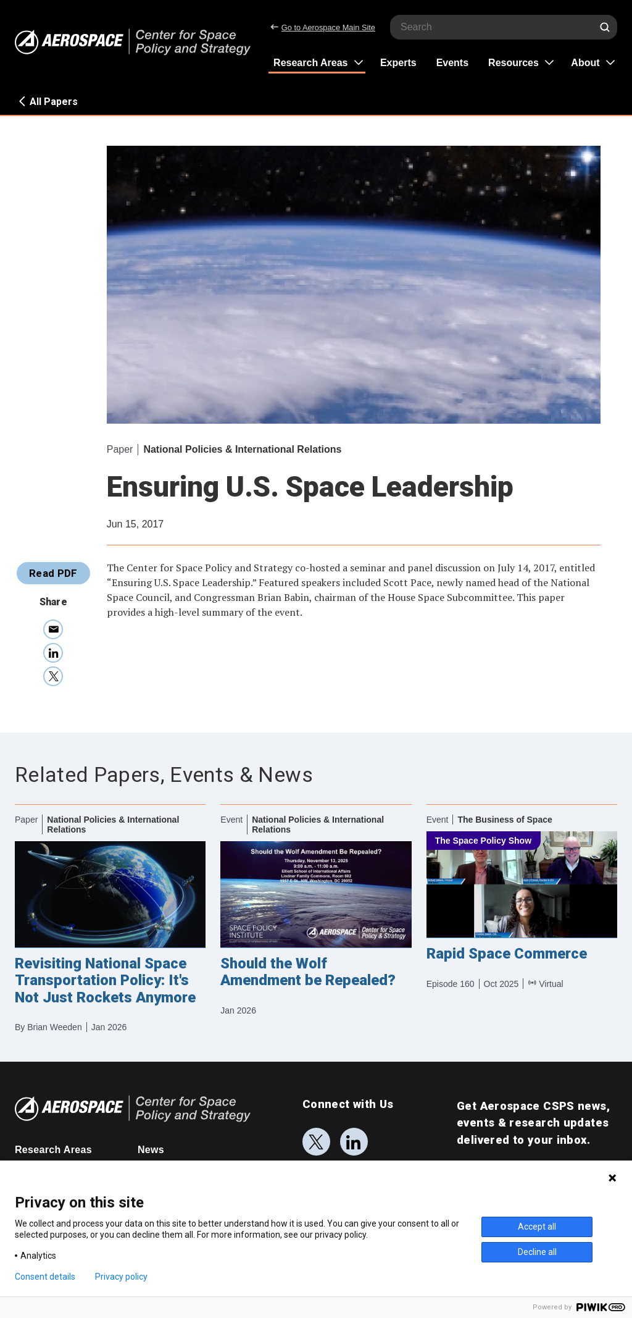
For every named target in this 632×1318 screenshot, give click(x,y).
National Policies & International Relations (242, 449)
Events (452, 62)
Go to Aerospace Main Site (322, 27)
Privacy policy (121, 1277)
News (151, 1149)
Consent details (45, 1277)
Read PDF (53, 573)
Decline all (537, 1252)
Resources (513, 62)
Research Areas (310, 62)
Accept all (537, 1227)
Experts (398, 62)
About (585, 62)
